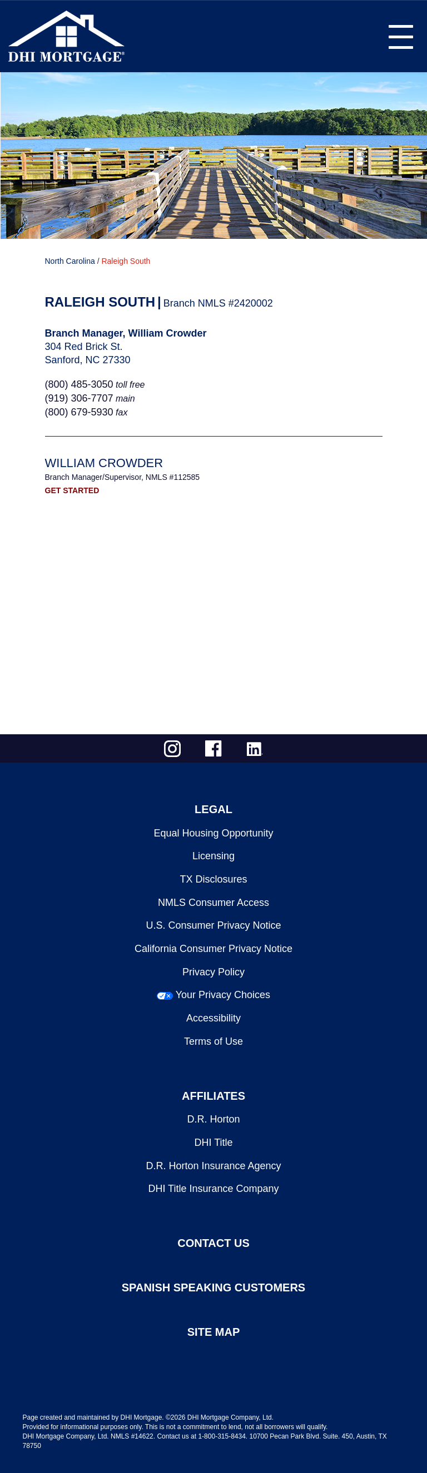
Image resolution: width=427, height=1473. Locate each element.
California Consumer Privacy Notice (213, 948)
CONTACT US (213, 1243)
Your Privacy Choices (223, 994)
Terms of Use (213, 1041)
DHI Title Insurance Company (213, 1188)
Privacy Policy (213, 972)
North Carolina (70, 261)
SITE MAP (213, 1332)
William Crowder (104, 463)
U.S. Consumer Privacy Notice (213, 925)
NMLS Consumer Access (213, 902)
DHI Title (213, 1142)
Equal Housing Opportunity (213, 833)
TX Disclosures (213, 879)
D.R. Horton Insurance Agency (213, 1165)
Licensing (213, 855)
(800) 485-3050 (79, 384)
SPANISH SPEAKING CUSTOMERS (213, 1287)
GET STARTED (72, 490)
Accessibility (213, 1018)
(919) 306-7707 (79, 398)
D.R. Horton (213, 1119)
